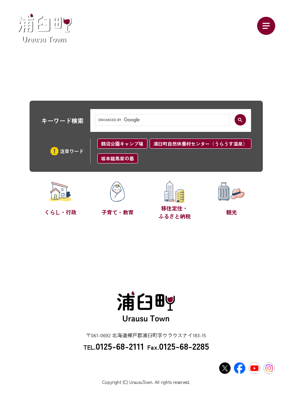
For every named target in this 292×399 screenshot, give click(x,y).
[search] (161, 120)
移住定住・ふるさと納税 (174, 212)
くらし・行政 (60, 212)
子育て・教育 (117, 212)
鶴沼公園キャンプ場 (122, 143)
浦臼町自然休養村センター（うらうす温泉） (200, 143)
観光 (231, 212)
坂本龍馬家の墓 (117, 158)
